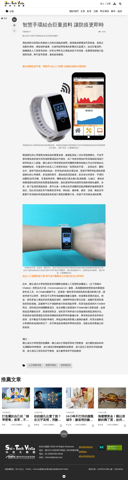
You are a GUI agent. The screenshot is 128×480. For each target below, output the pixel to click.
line (13, 59)
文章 (82, 11)
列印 (14, 69)
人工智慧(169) (35, 365)
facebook (14, 48)
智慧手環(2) (51, 365)
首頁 (4, 18)
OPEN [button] (64, 434)
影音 (89, 11)
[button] (120, 3)
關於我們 (74, 11)
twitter (14, 53)
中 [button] (14, 64)
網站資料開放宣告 (87, 456)
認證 (120, 11)
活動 (96, 11)
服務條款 (83, 452)
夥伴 (113, 11)
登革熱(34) (65, 365)
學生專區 (104, 11)
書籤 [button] (14, 75)
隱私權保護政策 (86, 447)
